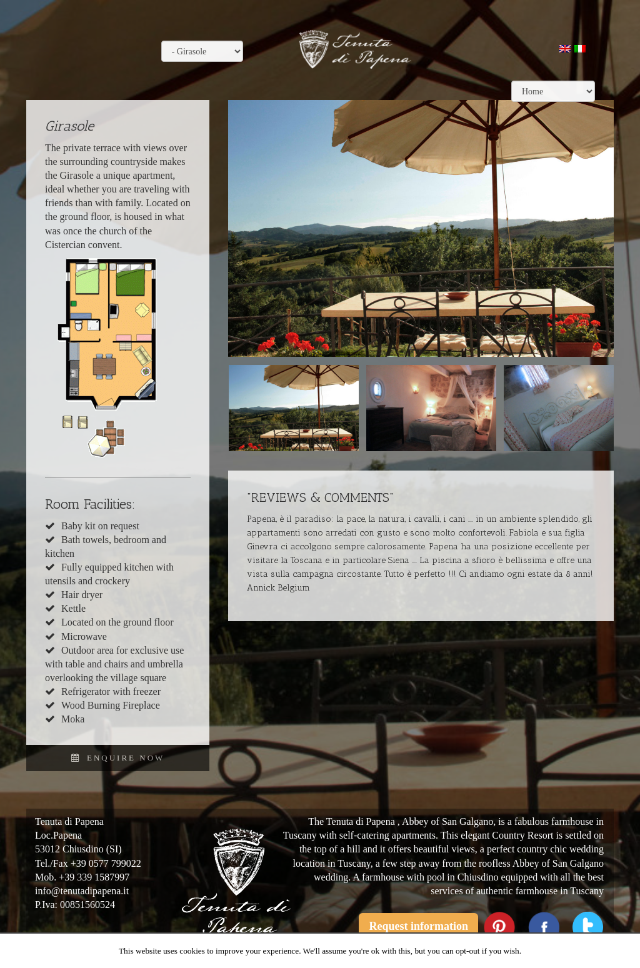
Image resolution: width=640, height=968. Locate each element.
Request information (418, 926)
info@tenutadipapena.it (82, 891)
